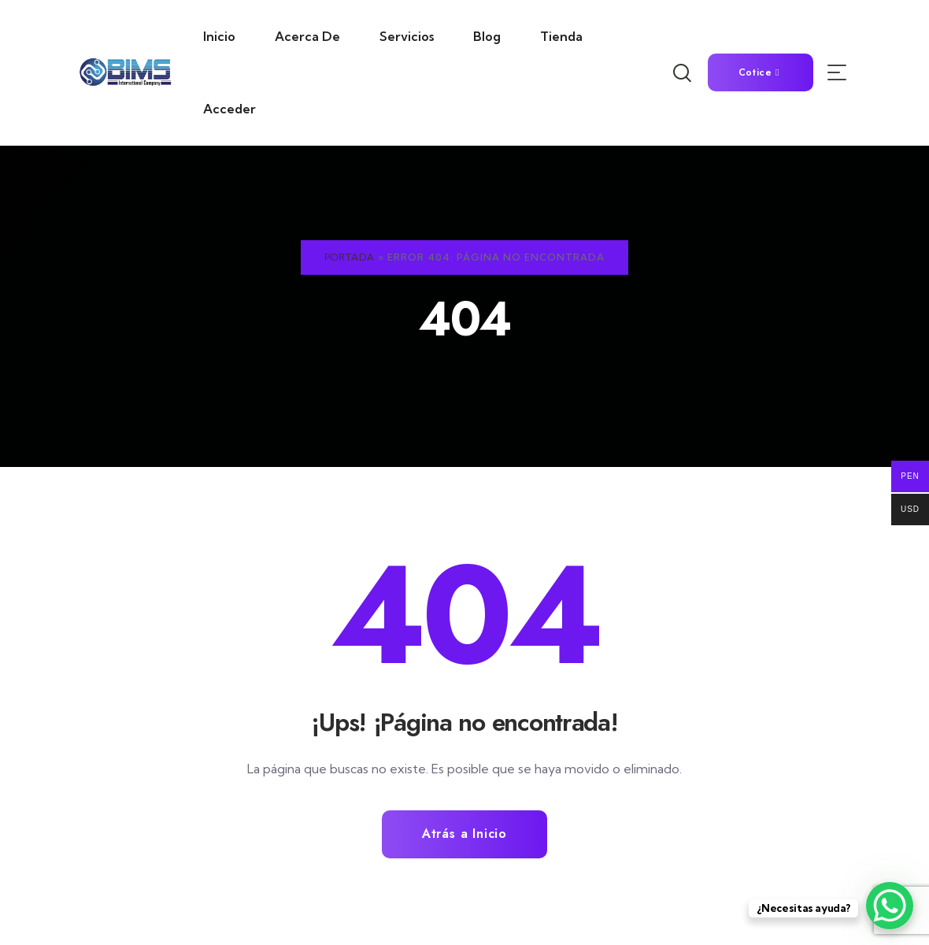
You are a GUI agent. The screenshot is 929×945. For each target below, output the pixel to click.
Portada (349, 257)
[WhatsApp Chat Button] (889, 905)
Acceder (229, 109)
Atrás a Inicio (464, 834)
